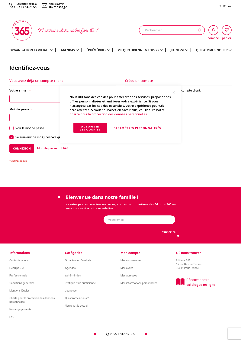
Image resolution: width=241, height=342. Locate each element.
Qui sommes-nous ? (77, 298)
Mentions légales (19, 290)
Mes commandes (130, 260)
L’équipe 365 (16, 267)
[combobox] (172, 30)
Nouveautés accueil (76, 305)
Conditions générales (21, 283)
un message (58, 7)
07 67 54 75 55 (27, 7)
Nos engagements (20, 309)
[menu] (120, 50)
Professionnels (18, 275)
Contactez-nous (19, 260)
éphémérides (73, 275)
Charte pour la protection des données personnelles (108, 114)
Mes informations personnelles (138, 283)
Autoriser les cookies (90, 127)
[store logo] (21, 30)
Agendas (70, 267)
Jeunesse (71, 290)
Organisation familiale (78, 260)
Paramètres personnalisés (137, 128)
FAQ (11, 316)
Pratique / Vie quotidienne (80, 283)
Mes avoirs (126, 267)
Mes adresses (128, 275)
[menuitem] (31, 50)
